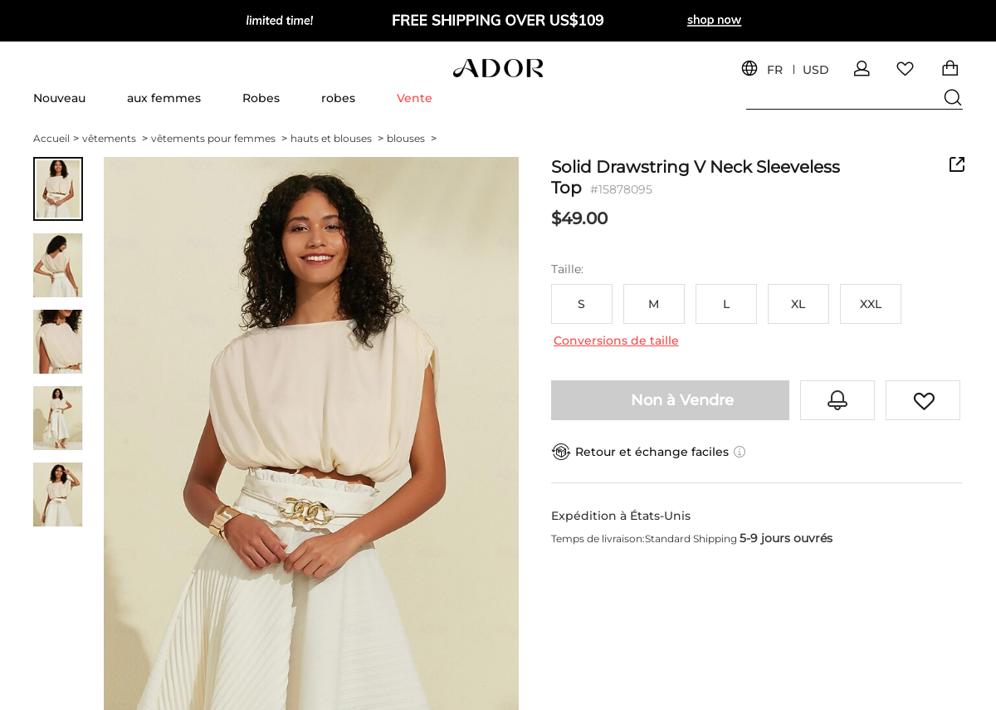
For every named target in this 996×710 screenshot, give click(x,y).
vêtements (115, 138)
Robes (261, 98)
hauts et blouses (336, 138)
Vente (414, 98)
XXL (870, 303)
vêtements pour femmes (219, 138)
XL (798, 303)
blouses (412, 138)
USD (816, 70)
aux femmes (164, 98)
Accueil (56, 138)
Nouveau (59, 98)
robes (338, 98)
